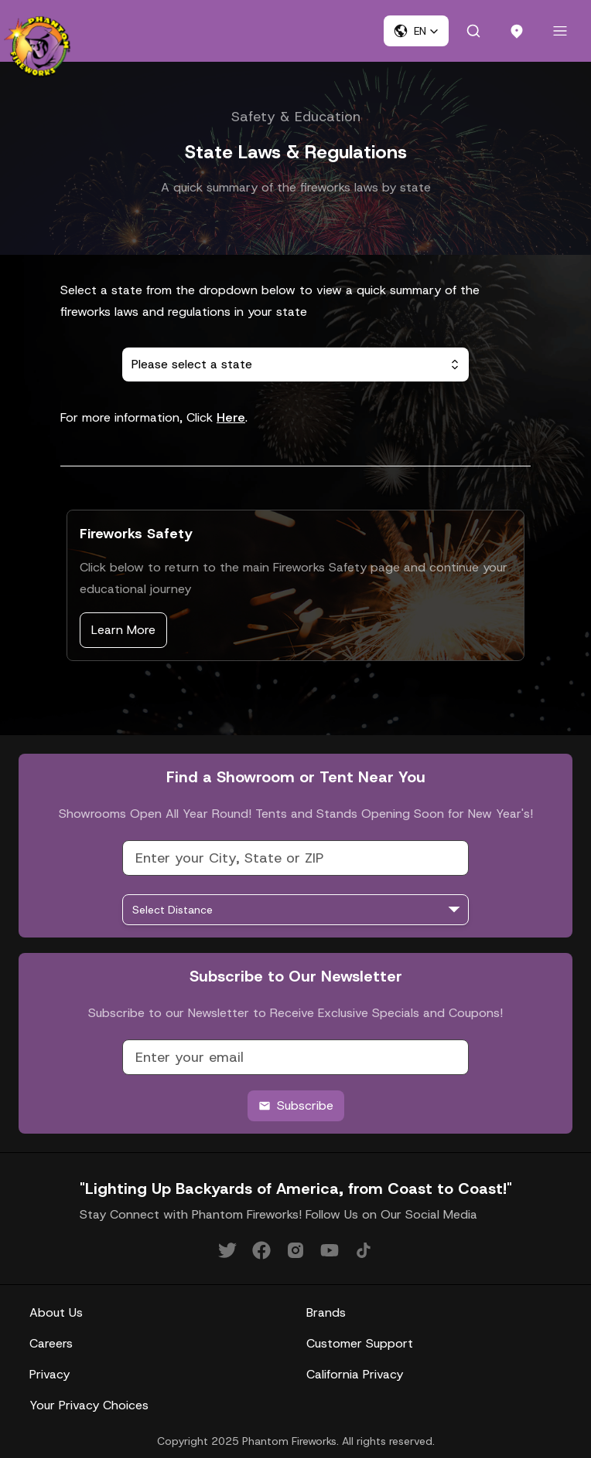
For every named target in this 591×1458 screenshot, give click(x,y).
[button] (416, 30)
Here (231, 417)
